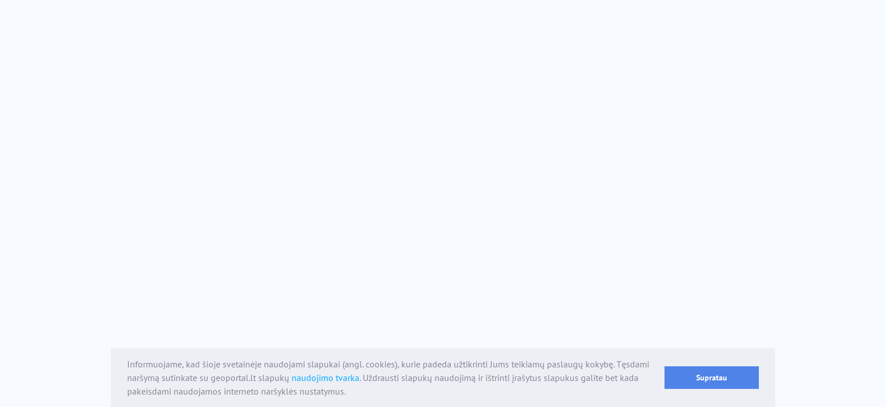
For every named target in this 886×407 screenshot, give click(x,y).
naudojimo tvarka (325, 377)
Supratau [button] (711, 377)
